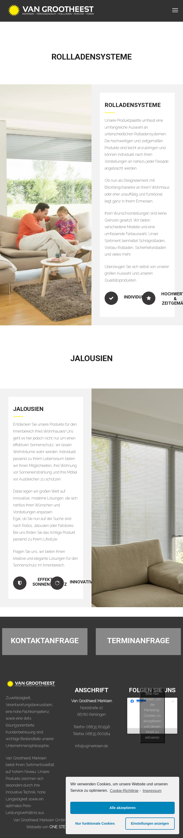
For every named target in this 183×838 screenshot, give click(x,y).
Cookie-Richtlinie (124, 791)
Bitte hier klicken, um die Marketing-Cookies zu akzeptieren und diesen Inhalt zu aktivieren (152, 715)
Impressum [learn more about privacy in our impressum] (152, 791)
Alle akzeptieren (122, 808)
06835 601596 (98, 727)
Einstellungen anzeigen (150, 823)
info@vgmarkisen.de (91, 746)
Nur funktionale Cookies (95, 823)
